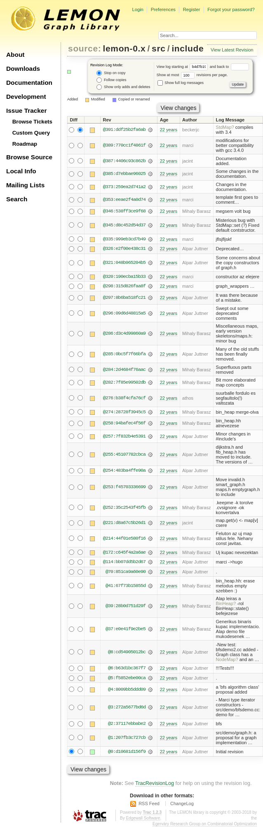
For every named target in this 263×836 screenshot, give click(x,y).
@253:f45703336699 (124, 487)
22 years (168, 129)
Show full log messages (180, 83)
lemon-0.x (124, 48)
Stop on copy (110, 73)
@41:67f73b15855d (126, 586)
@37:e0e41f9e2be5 (126, 629)
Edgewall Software (143, 819)
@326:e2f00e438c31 (124, 249)
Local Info (21, 171)
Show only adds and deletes (123, 87)
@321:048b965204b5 (124, 263)
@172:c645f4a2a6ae (124, 553)
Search (16, 199)
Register (191, 9)
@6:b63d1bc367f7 (127, 669)
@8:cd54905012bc (127, 653)
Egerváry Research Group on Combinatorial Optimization (205, 825)
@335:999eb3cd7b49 (124, 239)
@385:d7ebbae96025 (124, 173)
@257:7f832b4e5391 (124, 436)
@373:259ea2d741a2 (124, 187)
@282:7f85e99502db (124, 383)
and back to (229, 67)
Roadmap (25, 144)
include (187, 48)
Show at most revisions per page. (192, 75)
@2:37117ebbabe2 (127, 725)
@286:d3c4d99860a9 (124, 334)
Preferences (163, 9)
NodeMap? (227, 660)
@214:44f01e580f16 (124, 539)
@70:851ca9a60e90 (126, 572)
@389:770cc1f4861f (124, 145)
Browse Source (29, 157)
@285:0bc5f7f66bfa (124, 354)
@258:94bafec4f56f (124, 424)
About (15, 54)
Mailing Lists (25, 185)
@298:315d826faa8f (124, 287)
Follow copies (111, 80)
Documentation (29, 82)
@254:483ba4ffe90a (124, 471)
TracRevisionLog (154, 784)
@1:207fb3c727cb (127, 739)
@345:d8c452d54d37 (124, 225)
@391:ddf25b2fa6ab (124, 129)
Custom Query (31, 133)
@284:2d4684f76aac (124, 370)
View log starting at (183, 67)
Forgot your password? (230, 9)
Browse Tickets (32, 122)
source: (84, 48)
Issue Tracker (26, 110)
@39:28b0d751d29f (126, 607)
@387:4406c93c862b (124, 161)
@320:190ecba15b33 (124, 277)
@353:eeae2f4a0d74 (124, 199)
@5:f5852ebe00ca (127, 679)
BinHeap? (226, 604)
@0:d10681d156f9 (127, 753)
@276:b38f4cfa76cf (124, 398)
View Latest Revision (232, 49)
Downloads (23, 68)
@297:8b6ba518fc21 (124, 298)
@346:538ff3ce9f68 (124, 211)
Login (137, 9)
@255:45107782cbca (124, 455)
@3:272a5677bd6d (127, 708)
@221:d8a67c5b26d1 (124, 523)
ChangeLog (182, 804)
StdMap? (225, 127)
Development (26, 96)
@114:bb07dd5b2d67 (124, 562)
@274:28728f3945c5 (124, 412)
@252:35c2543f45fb (124, 508)
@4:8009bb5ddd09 (127, 690)
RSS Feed (149, 804)
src (158, 48)
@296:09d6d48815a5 (124, 313)
